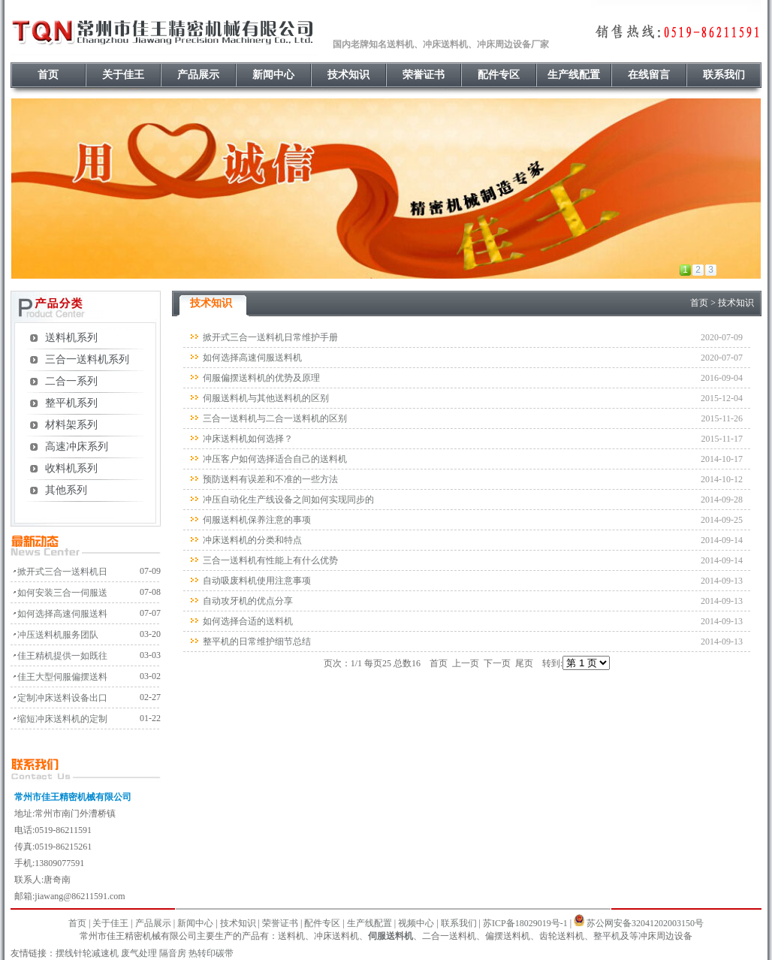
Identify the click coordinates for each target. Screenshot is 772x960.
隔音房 (172, 953)
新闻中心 (273, 74)
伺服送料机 (390, 936)
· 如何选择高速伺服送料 (59, 613)
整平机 (606, 936)
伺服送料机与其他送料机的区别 (266, 398)
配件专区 (499, 74)
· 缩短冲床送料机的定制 (59, 719)
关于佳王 (123, 74)
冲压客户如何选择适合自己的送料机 (275, 459)
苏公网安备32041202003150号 (645, 923)
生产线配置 (573, 74)
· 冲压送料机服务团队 (54, 634)
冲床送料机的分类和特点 (252, 540)
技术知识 (348, 74)
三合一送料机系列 (87, 359)
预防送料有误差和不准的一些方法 (270, 479)
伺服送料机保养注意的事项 (257, 520)
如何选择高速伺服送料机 (252, 357)
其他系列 (66, 490)
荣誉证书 (424, 74)
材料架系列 (71, 424)
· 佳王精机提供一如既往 (59, 656)
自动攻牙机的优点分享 (248, 601)
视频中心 (416, 923)
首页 (48, 74)
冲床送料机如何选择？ (248, 438)
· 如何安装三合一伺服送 (59, 592)
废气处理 (139, 953)
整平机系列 (71, 403)
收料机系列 (71, 468)
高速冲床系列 (76, 446)
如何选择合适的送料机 (248, 621)
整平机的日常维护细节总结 (257, 641)
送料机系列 (71, 337)
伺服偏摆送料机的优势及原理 (261, 378)
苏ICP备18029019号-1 (525, 923)
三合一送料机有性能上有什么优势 (270, 560)
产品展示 (198, 74)
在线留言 (649, 74)
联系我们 (724, 74)
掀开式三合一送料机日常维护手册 (270, 337)
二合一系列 (71, 381)
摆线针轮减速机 (87, 953)
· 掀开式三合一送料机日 (59, 571)
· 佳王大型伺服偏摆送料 (59, 677)
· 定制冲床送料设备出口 (59, 698)
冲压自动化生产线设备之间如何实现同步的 (288, 499)
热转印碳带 (211, 953)
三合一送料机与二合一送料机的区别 (275, 418)
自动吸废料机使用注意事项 (257, 580)
